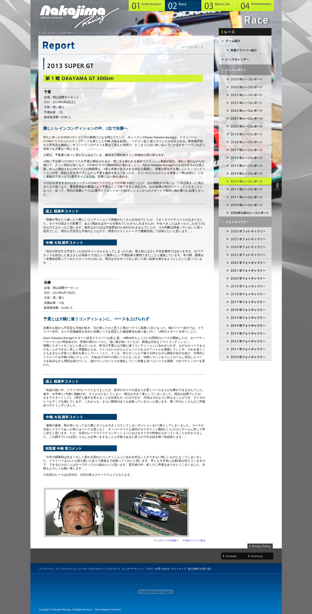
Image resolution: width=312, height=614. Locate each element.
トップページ (46, 568)
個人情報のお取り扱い (200, 568)
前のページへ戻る (195, 540)
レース (51, 32)
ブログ (149, 568)
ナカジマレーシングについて (104, 568)
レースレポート (66, 32)
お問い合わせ (162, 568)
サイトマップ (178, 568)
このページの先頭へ (168, 540)
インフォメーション (66, 568)
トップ (42, 32)
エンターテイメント (133, 568)
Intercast (116, 609)
